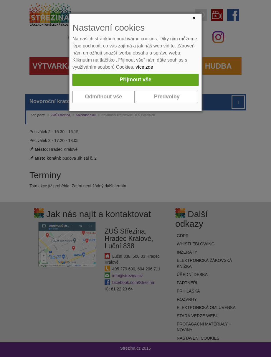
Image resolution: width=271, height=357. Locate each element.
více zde (144, 67)
